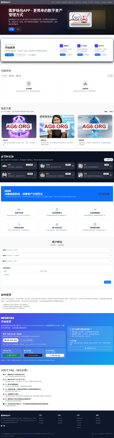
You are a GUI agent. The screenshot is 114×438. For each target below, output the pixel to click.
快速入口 (41, 418)
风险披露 (98, 423)
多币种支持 (77, 2)
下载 (11, 29)
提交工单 (60, 418)
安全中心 (79, 427)
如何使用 (97, 2)
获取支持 (108, 160)
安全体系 (41, 420)
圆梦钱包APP (5, 2)
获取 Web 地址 (55, 355)
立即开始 (62, 54)
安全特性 (84, 2)
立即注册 (9, 55)
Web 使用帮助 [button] (26, 340)
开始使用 (57, 2)
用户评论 (90, 2)
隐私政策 (98, 418)
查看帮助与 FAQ (90, 348)
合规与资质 (79, 418)
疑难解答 (109, 2)
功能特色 (64, 2)
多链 (11, 76)
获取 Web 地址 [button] (10, 340)
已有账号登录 (20, 55)
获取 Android (11, 355)
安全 (4, 76)
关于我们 (79, 425)
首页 (53, 2)
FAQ (17, 29)
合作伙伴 (79, 423)
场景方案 (70, 2)
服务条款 (98, 420)
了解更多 (69, 54)
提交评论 (107, 282)
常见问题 (41, 423)
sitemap (52, 433)
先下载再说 (32, 55)
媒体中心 (79, 420)
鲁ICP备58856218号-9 (28, 433)
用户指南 (60, 420)
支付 (19, 76)
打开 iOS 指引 (33, 355)
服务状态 (60, 423)
